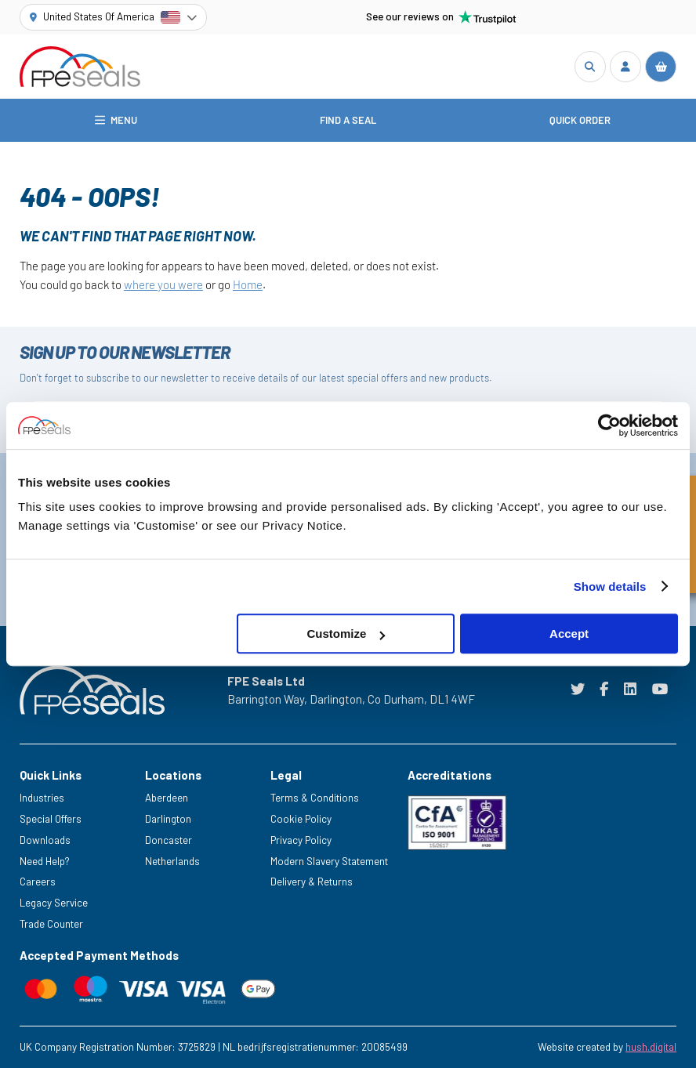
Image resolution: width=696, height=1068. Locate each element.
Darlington (168, 819)
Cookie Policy (301, 819)
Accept (569, 633)
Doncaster (168, 840)
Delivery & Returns (311, 881)
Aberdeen (166, 797)
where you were (163, 284)
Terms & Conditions (314, 797)
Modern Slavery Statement (329, 861)
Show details (610, 586)
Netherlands (172, 861)
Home (248, 284)
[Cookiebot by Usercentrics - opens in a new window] (609, 425)
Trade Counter (51, 924)
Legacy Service (54, 902)
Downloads (45, 840)
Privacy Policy (301, 840)
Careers (38, 881)
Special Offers (51, 819)
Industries (42, 797)
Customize (346, 633)
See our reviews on (441, 17)
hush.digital (650, 1047)
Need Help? (45, 861)
